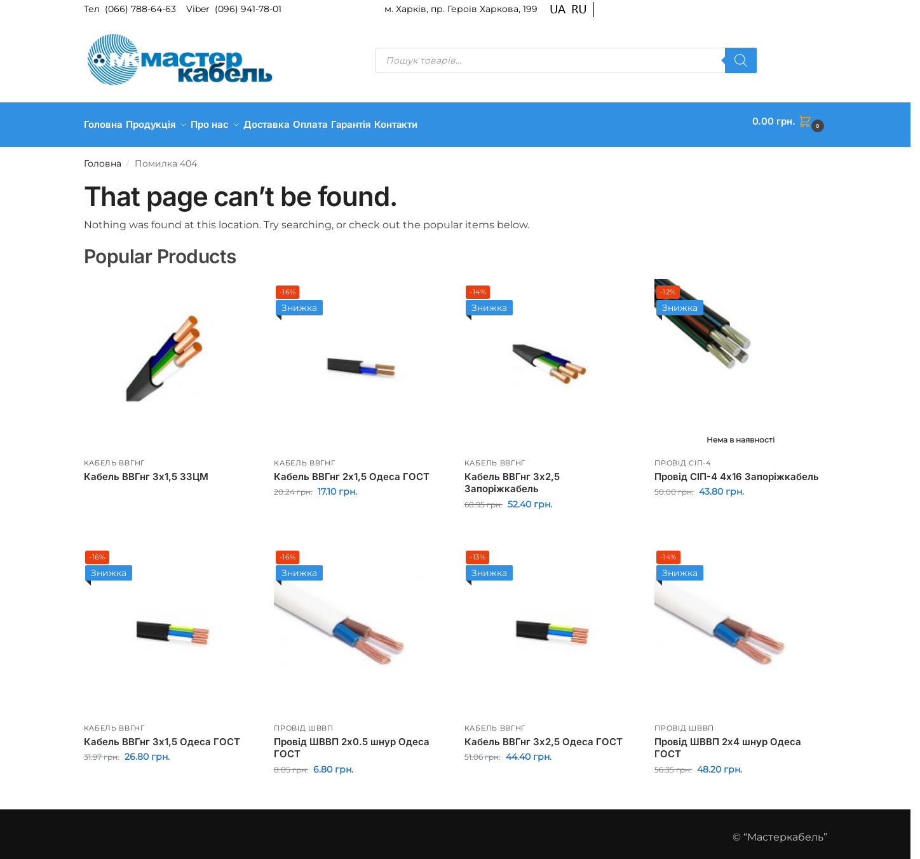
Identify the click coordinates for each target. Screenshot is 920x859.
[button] (789, 121)
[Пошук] (741, 60)
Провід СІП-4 (682, 455)
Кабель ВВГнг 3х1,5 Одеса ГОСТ (162, 735)
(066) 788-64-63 (142, 9)
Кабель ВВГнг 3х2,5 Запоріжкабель (512, 476)
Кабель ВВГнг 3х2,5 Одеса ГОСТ (543, 735)
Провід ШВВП (304, 721)
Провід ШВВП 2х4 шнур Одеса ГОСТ (727, 741)
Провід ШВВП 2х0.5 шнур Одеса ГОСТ (352, 741)
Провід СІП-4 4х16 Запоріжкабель (736, 470)
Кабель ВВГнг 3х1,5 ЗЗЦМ (146, 470)
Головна (102, 157)
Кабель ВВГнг (114, 455)
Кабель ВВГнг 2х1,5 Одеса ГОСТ (352, 470)
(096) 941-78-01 (248, 9)
